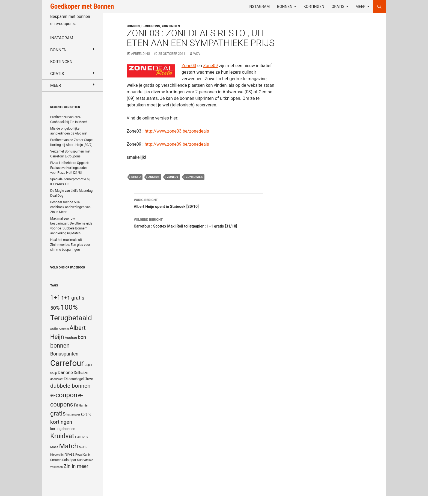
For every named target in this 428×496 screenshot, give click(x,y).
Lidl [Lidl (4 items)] (77, 437)
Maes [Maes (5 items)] (54, 447)
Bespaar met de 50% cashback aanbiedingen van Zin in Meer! (70, 207)
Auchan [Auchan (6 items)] (71, 338)
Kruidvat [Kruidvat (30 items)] (62, 436)
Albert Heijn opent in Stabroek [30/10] (198, 203)
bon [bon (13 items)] (82, 337)
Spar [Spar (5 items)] (73, 460)
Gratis (338, 6)
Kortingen (314, 6)
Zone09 (210, 65)
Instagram (259, 6)
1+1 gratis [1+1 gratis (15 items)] (72, 298)
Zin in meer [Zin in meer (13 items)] (76, 466)
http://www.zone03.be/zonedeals (177, 131)
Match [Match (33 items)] (68, 446)
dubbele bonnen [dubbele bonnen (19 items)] (70, 386)
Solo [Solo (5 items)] (65, 460)
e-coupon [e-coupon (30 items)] (63, 395)
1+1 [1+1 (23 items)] (55, 297)
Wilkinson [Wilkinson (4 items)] (56, 467)
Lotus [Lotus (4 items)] (84, 437)
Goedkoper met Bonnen (82, 6)
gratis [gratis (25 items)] (58, 413)
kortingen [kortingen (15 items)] (61, 422)
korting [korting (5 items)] (86, 414)
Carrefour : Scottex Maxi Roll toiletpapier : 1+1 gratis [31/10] (198, 222)
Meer (360, 6)
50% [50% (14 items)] (55, 308)
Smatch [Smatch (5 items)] (55, 460)
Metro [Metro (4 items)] (83, 447)
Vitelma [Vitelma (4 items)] (88, 460)
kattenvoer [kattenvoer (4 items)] (73, 414)
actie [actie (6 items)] (54, 329)
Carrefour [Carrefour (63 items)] (67, 363)
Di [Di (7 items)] (66, 379)
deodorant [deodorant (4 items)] (56, 379)
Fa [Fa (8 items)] (76, 405)
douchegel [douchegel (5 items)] (76, 379)
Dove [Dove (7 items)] (88, 379)
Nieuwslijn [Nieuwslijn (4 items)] (57, 454)
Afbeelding (140, 54)
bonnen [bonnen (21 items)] (60, 345)
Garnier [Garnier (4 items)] (83, 405)
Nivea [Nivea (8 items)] (69, 454)
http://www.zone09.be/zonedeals (177, 144)
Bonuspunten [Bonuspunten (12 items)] (64, 354)
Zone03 (189, 65)
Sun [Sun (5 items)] (79, 460)
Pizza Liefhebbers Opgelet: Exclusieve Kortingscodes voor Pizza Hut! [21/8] (69, 168)
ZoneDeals (194, 177)
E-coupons (150, 26)
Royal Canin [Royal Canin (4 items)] (83, 454)
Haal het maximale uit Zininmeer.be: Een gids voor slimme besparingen (70, 245)
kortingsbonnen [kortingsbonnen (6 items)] (62, 429)
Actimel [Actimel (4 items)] (64, 329)
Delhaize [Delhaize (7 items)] (81, 372)
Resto (136, 177)
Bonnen (284, 6)
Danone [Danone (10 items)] (65, 372)
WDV (196, 54)
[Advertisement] (335, 154)
